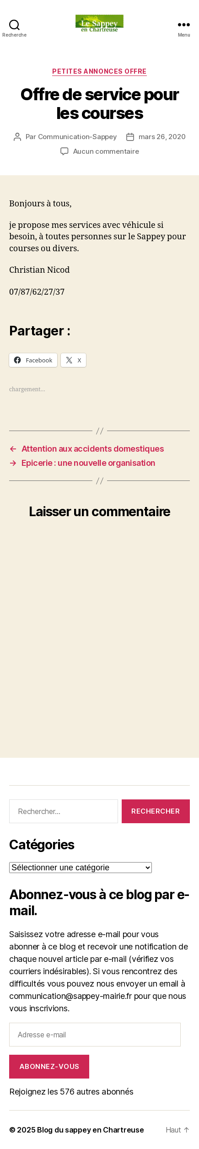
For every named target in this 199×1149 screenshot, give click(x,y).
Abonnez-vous (49, 1066)
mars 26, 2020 (162, 136)
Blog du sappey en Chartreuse (90, 1129)
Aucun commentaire (106, 151)
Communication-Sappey (77, 136)
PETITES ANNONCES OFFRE (99, 71)
